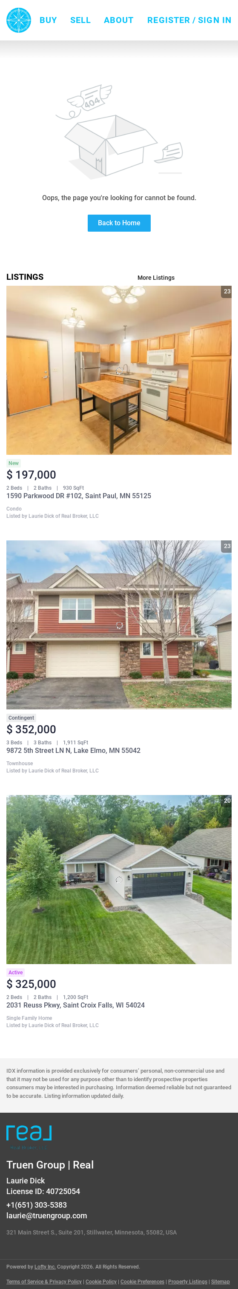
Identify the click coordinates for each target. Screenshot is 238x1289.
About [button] (119, 20)
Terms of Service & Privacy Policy (44, 1282)
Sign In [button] (215, 20)
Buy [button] (48, 20)
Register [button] (168, 20)
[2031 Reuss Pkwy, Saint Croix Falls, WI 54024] (119, 879)
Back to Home (119, 223)
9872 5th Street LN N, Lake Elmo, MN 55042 (73, 750)
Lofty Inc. (45, 1267)
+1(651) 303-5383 (36, 1204)
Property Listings (187, 1282)
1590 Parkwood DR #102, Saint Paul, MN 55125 (78, 496)
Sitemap (220, 1282)
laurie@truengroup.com (46, 1215)
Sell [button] (80, 20)
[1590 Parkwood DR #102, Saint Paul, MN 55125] (119, 370)
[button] (18, 20)
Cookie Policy (101, 1282)
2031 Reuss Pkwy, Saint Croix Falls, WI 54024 (75, 1005)
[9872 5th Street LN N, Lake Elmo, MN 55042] (119, 624)
